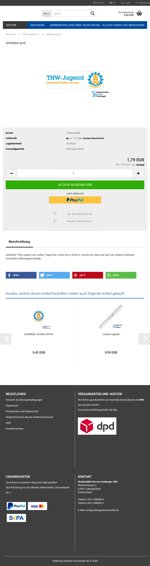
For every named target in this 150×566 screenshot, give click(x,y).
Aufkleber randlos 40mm (38, 334)
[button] (112, 3)
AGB (8, 422)
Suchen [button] (98, 3)
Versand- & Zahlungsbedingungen (24, 399)
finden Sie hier (109, 409)
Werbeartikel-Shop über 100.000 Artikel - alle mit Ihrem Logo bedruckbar (97, 25)
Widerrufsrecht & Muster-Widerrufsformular (29, 417)
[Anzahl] (75, 173)
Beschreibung (19, 242)
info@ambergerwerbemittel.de (102, 510)
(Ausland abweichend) (93, 138)
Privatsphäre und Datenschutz (22, 411)
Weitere (11, 25)
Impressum (12, 405)
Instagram (37, 25)
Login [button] (125, 3)
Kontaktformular (14, 428)
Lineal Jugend (111, 334)
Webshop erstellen (62, 560)
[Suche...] (46, 13)
